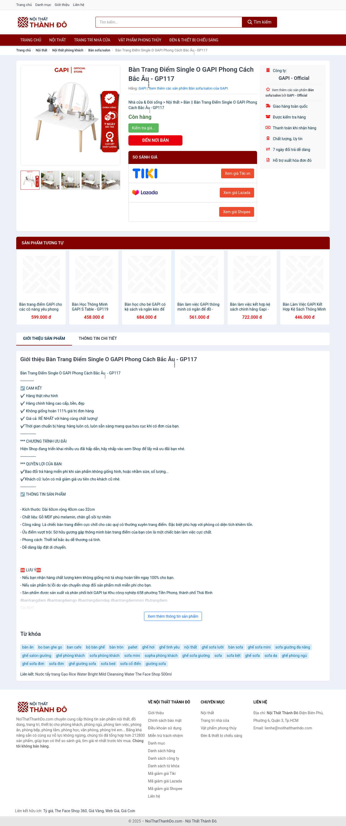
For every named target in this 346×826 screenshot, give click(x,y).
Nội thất (57, 40)
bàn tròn (116, 647)
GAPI (143, 88)
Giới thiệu (62, 5)
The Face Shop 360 (71, 811)
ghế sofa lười (213, 647)
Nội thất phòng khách (67, 50)
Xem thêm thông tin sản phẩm (173, 616)
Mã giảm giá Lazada (165, 781)
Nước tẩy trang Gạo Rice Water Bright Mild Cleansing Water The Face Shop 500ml (103, 674)
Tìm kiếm (259, 22)
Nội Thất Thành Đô (201, 821)
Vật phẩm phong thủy (139, 40)
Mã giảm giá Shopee (165, 788)
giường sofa (156, 664)
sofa (218, 655)
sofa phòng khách (104, 655)
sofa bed (108, 664)
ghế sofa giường (196, 655)
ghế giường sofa (82, 664)
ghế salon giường (36, 655)
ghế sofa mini (259, 647)
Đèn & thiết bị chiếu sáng (193, 40)
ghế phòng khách (70, 655)
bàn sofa (235, 647)
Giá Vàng (96, 811)
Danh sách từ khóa (163, 766)
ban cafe (74, 647)
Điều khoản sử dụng (165, 728)
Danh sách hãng (161, 751)
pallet (132, 647)
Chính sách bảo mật (165, 720)
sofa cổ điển (130, 664)
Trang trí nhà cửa (92, 40)
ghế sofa (252, 655)
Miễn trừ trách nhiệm (165, 735)
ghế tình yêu (169, 647)
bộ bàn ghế (95, 647)
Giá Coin (128, 811)
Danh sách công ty (163, 758)
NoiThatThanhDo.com (163, 821)
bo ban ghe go (50, 647)
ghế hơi (148, 647)
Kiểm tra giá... (143, 128)
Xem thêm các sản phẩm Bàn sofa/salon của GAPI (188, 88)
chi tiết (98, 338)
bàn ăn (28, 647)
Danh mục (43, 5)
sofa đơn (56, 664)
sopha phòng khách (161, 655)
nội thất (190, 647)
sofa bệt (233, 655)
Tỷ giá (48, 811)
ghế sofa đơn (33, 664)
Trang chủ (24, 5)
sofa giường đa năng (292, 647)
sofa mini (132, 655)
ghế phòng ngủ (294, 655)
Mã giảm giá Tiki (162, 773)
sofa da (271, 655)
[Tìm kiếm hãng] (168, 22)
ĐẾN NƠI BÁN (155, 140)
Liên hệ (78, 5)
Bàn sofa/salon (99, 50)
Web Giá (112, 811)
